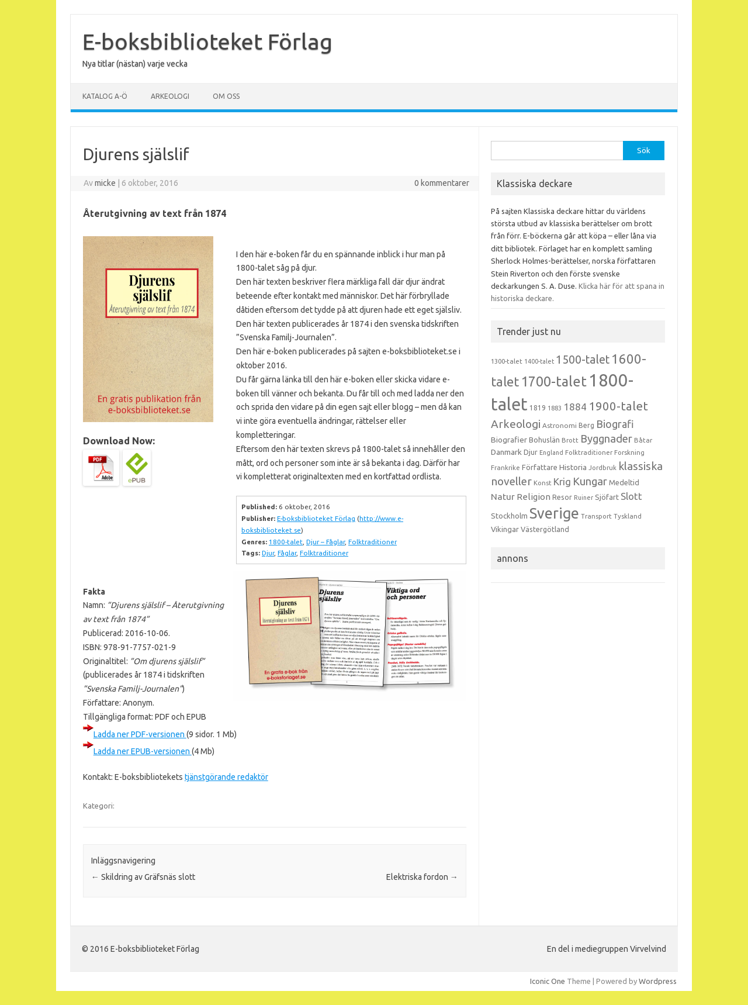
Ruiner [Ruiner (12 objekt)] (583, 497)
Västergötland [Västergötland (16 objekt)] (545, 529)
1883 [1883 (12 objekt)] (555, 408)
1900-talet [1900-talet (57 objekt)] (618, 406)
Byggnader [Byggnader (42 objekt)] (606, 438)
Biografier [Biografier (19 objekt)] (509, 439)
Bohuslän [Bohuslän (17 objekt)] (544, 440)
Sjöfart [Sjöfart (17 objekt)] (607, 497)
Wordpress (658, 981)
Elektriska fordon (422, 877)
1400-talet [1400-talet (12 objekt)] (539, 361)
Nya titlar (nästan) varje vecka (135, 63)
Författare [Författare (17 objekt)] (539, 467)
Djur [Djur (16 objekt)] (531, 452)
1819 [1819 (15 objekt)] (537, 408)
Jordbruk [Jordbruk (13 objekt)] (602, 467)
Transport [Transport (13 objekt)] (596, 516)
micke (105, 183)
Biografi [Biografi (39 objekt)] (615, 424)
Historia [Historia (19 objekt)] (573, 467)
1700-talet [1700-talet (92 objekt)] (554, 381)
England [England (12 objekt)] (551, 452)
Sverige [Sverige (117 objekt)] (554, 513)
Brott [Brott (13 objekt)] (570, 440)
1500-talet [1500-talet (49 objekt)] (583, 359)
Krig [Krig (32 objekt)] (562, 481)
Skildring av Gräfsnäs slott (143, 877)
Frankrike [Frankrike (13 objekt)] (505, 467)
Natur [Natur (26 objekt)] (503, 497)
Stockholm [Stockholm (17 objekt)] (509, 516)
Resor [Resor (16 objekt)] (562, 497)
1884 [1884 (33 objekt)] (575, 406)
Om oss (226, 96)
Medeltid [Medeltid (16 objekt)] (624, 482)
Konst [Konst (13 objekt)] (543, 482)
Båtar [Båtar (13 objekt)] (643, 440)
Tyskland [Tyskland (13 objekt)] (628, 516)
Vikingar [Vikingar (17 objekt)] (505, 529)
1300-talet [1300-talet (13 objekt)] (506, 361)
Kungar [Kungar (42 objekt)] (590, 481)
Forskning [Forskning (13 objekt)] (629, 452)
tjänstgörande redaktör (226, 777)
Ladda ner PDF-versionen (140, 734)
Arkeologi (170, 96)
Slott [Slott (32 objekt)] (631, 496)
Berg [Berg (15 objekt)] (586, 425)
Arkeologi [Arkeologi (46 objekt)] (516, 423)
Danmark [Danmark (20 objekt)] (506, 452)
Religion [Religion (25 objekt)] (533, 497)
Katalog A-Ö (104, 96)
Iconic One (547, 981)
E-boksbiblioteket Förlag (207, 41)
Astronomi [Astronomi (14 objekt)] (559, 425)
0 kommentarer (441, 183)
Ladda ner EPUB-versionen (143, 751)
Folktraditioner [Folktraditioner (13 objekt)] (588, 452)
